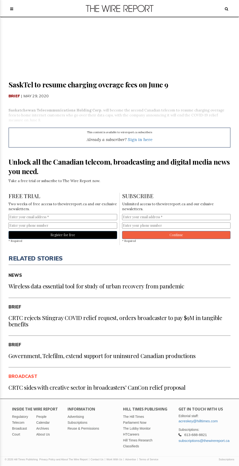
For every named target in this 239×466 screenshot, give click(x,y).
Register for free (63, 235)
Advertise (130, 459)
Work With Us (114, 459)
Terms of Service (148, 459)
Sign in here (140, 139)
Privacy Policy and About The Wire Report (63, 459)
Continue (176, 235)
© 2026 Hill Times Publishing (22, 459)
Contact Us (97, 459)
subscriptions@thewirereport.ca (204, 441)
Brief (14, 96)
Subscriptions (226, 459)
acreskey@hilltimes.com (198, 421)
